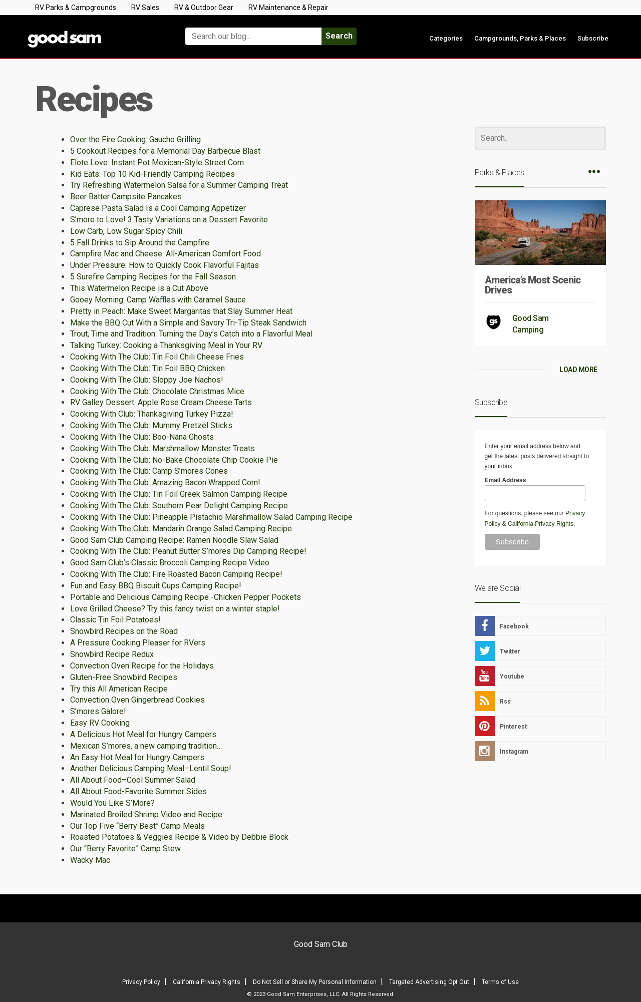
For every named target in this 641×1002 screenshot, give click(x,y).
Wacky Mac (90, 860)
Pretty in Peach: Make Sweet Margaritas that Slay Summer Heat (181, 311)
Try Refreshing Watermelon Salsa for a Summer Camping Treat (179, 185)
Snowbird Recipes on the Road (124, 631)
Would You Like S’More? (112, 803)
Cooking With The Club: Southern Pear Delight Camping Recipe (179, 505)
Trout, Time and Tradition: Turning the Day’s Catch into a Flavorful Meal (191, 334)
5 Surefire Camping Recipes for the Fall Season (153, 276)
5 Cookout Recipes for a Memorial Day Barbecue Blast (165, 151)
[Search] (540, 138)
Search (339, 36)
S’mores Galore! (98, 711)
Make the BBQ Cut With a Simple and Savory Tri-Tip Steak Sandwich (188, 322)
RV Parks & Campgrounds (75, 8)
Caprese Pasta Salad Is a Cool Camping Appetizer (158, 208)
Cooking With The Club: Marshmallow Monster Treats (162, 448)
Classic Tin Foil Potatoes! (115, 619)
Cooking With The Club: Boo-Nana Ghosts (142, 437)
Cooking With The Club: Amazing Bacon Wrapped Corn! (165, 482)
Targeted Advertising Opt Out (429, 981)
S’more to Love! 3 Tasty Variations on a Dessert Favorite (169, 219)
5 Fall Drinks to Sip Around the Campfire (139, 242)
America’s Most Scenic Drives (532, 285)
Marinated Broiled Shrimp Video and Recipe (146, 814)
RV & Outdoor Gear (203, 8)
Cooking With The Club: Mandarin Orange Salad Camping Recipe (181, 528)
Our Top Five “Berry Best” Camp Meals (137, 826)
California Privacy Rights (540, 523)
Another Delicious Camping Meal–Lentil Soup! (150, 768)
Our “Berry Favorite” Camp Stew (125, 848)
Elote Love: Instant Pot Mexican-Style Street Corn (157, 162)
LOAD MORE (578, 370)
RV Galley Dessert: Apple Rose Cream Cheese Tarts (161, 402)
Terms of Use (500, 981)
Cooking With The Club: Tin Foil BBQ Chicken (147, 368)
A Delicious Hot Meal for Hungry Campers (143, 734)
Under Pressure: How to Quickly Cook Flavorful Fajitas (164, 265)
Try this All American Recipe (119, 689)
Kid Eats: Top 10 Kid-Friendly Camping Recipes (152, 174)
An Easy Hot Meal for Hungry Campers (137, 757)
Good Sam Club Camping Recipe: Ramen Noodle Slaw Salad (174, 540)
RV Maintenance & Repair (288, 8)
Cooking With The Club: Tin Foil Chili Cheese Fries (157, 357)
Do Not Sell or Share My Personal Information (315, 981)
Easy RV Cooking (100, 723)
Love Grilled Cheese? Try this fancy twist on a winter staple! (175, 608)
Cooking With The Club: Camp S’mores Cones (149, 471)
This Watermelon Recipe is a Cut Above (139, 288)
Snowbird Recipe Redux (112, 654)
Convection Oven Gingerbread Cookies (137, 700)
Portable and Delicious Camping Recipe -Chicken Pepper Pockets (185, 597)
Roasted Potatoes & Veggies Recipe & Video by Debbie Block (179, 837)
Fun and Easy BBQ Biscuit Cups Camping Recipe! (155, 585)
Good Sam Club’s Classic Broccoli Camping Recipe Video (169, 562)
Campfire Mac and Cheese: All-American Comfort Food (165, 253)
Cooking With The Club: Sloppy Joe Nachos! (146, 380)
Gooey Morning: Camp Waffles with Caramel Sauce (158, 299)
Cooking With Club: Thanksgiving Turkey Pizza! (151, 414)
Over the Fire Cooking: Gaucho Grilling (135, 139)
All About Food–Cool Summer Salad (132, 780)
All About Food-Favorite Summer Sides (138, 791)
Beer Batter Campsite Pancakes (126, 196)
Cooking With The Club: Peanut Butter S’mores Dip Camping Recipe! (188, 551)
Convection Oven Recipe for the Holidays (142, 666)
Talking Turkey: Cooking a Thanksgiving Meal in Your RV (166, 345)
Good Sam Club (321, 944)
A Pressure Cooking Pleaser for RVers (137, 642)
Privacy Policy (141, 981)
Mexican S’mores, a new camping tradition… (146, 746)
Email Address (505, 480)
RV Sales (145, 8)
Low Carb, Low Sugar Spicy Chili (126, 231)
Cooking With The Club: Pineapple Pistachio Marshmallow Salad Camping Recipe (211, 517)
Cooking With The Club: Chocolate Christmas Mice (157, 391)
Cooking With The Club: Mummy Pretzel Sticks (151, 425)
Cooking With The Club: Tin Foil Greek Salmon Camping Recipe (178, 494)
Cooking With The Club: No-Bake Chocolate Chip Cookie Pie (174, 460)
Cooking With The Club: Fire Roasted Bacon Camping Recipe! (176, 574)
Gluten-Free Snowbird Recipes (123, 677)
